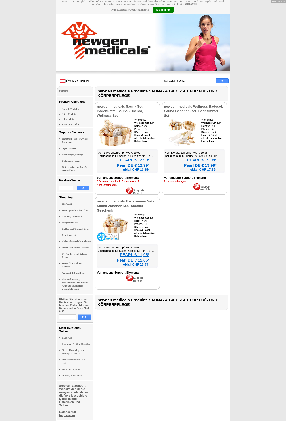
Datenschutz (191, 4)
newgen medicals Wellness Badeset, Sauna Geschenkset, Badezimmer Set (193, 111)
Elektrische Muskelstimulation (76, 241)
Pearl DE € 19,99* (200, 165)
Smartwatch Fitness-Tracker (75, 247)
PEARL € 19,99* (201, 160)
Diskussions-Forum (71, 161)
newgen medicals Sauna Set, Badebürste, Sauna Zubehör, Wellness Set (120, 111)
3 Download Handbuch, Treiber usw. (116, 181)
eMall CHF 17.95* (203, 169)
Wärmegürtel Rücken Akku (75, 210)
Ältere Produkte (69, 114)
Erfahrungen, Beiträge (72, 154)
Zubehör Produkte (70, 124)
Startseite (169, 80)
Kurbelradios (72, 375)
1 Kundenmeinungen (175, 181)
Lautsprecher (71, 369)
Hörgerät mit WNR (71, 222)
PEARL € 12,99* (134, 160)
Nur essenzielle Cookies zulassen (130, 9)
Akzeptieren (163, 9)
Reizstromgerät (69, 235)
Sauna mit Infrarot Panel (74, 273)
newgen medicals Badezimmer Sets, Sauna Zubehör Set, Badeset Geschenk (126, 205)
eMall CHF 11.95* (136, 169)
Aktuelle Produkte (70, 109)
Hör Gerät (67, 204)
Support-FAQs (69, 148)
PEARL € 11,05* (134, 254)
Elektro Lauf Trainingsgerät (75, 229)
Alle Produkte (68, 119)
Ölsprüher (76, 344)
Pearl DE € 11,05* (133, 260)
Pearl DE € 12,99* (133, 165)
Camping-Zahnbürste (72, 216)
